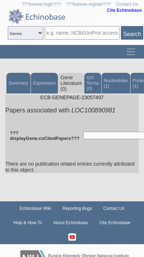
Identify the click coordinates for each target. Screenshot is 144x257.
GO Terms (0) (92, 83)
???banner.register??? (88, 4)
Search (132, 34)
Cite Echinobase (115, 222)
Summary (18, 83)
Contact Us (127, 4)
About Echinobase (70, 222)
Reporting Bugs (77, 208)
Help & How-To (28, 222)
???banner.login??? (41, 4)
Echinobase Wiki (35, 208)
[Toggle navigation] (130, 52)
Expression (44, 83)
